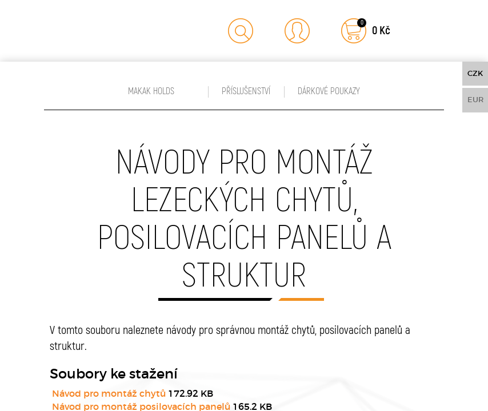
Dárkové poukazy (329, 91)
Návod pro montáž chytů (109, 393)
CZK (475, 73)
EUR (475, 99)
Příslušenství (246, 91)
